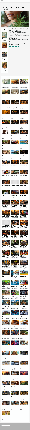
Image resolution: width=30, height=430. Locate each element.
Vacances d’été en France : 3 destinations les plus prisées (24, 146)
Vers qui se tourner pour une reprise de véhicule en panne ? (15, 146)
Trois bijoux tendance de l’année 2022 (6, 386)
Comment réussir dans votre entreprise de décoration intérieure (5, 266)
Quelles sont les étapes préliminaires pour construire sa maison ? (23, 266)
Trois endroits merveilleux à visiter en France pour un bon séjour (15, 156)
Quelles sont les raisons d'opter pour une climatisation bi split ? (5, 156)
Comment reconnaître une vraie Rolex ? (24, 316)
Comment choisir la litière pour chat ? (6, 296)
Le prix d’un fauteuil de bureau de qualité (14, 226)
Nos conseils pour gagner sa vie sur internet (23, 196)
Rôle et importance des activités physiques (23, 246)
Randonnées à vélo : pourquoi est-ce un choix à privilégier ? (15, 176)
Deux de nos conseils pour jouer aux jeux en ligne (24, 226)
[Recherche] (5, 425)
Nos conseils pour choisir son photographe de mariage (23, 186)
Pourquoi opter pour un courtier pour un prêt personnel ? (23, 346)
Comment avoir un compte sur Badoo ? (5, 407)
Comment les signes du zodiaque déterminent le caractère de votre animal (4, 70)
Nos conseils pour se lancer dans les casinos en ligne (15, 336)
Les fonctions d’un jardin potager (6, 286)
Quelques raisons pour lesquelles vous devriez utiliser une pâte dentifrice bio (23, 337)
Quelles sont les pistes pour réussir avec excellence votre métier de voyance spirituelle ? (6, 337)
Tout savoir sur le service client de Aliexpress (23, 206)
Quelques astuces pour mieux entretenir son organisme (23, 306)
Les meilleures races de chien (5, 417)
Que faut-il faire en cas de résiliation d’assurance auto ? (6, 116)
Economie (15, 425)
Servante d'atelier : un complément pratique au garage (23, 357)
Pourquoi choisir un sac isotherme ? (5, 256)
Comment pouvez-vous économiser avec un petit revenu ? (23, 166)
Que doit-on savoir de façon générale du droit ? (15, 105)
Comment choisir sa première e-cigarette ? (23, 216)
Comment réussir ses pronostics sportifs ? (14, 236)
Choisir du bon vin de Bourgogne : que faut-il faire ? (14, 377)
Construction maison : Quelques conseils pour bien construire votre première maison (5, 317)
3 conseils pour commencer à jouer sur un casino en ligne (6, 236)
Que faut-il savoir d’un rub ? (5, 125)
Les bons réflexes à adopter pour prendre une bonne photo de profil (15, 166)
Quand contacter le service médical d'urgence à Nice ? (23, 236)
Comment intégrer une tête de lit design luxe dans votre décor (14, 95)
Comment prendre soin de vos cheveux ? (15, 246)
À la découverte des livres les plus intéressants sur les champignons (6, 206)
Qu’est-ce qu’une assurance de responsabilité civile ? (14, 326)
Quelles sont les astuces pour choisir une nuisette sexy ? (6, 226)
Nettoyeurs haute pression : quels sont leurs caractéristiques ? (15, 367)
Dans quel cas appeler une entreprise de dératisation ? (6, 367)
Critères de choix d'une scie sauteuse (5, 176)
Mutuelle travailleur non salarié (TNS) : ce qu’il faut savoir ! (24, 106)
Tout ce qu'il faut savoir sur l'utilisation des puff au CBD (23, 387)
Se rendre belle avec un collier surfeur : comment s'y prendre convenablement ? (15, 357)
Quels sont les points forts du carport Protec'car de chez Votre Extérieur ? (15, 136)
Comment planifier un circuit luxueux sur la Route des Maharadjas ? (4, 49)
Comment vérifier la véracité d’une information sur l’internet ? (15, 317)
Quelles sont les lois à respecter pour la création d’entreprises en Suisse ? (24, 116)
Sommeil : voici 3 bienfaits (4, 326)
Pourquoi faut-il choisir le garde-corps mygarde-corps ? (6, 397)
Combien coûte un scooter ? (5, 166)
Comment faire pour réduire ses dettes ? (14, 407)
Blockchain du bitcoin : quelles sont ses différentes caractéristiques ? (23, 397)
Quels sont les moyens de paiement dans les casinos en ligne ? (6, 186)
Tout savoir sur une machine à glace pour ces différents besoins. (6, 246)
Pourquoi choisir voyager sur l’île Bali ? (15, 256)
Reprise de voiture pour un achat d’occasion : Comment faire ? (23, 176)
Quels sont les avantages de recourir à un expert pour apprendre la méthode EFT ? (6, 217)
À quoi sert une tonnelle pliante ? (6, 276)
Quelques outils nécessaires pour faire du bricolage (15, 397)
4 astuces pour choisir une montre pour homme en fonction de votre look (24, 296)
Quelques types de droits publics (15, 386)
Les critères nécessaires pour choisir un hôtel (5, 306)
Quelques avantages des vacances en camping (14, 306)
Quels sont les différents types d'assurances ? (23, 326)
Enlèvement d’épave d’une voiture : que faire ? (24, 95)
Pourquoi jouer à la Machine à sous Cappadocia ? (14, 196)
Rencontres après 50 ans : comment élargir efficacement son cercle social (4, 59)
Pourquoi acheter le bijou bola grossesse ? (23, 135)
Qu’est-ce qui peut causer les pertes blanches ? (15, 186)
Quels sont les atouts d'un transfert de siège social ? (6, 145)
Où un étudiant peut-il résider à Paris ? (5, 356)
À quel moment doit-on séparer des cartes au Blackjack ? (5, 346)
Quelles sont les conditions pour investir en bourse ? (14, 346)
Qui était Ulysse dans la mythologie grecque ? (23, 156)
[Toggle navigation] (2, 1)
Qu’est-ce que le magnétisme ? (22, 256)
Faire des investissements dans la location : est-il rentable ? (15, 266)
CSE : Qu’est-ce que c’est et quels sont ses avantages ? (6, 105)
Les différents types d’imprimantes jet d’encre (23, 286)
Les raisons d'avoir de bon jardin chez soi (15, 296)
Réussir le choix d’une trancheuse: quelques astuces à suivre (14, 206)
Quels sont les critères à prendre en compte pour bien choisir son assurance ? (23, 407)
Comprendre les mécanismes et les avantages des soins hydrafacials (5, 196)
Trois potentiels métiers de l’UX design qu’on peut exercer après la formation (24, 126)
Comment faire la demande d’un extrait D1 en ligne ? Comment (14, 116)
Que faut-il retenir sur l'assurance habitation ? (23, 276)
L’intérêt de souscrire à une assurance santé (14, 276)
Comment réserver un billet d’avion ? (23, 376)
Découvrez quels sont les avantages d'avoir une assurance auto (6, 377)
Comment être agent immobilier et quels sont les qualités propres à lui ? (15, 216)
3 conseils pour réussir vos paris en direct (15, 125)
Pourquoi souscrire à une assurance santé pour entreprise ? (15, 286)
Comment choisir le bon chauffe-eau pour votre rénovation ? (4, 39)
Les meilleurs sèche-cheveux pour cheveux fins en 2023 (6, 136)
